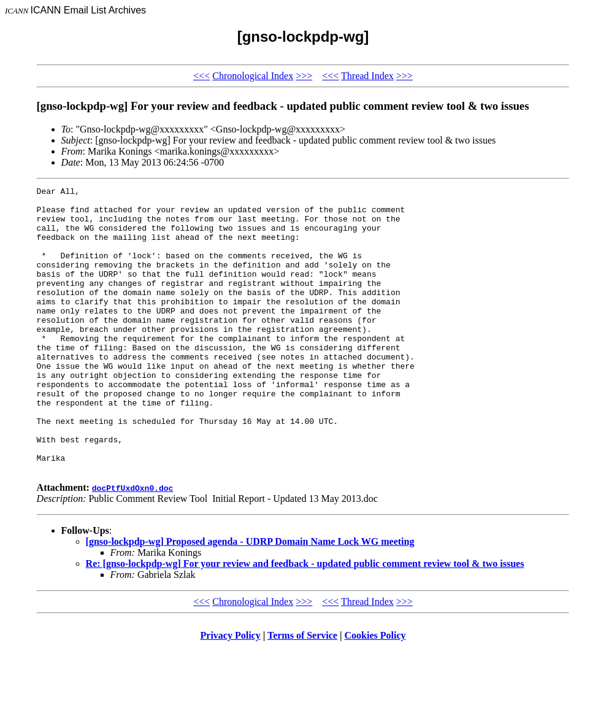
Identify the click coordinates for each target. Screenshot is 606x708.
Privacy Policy (231, 692)
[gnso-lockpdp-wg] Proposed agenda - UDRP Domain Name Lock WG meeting (250, 598)
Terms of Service (302, 692)
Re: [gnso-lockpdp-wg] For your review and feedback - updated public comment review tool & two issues (305, 620)
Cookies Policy (375, 692)
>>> (304, 76)
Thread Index (367, 76)
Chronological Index (252, 76)
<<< (201, 76)
